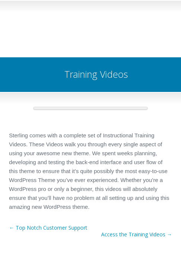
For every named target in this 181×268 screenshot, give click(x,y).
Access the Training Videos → (136, 234)
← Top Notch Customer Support (48, 227)
